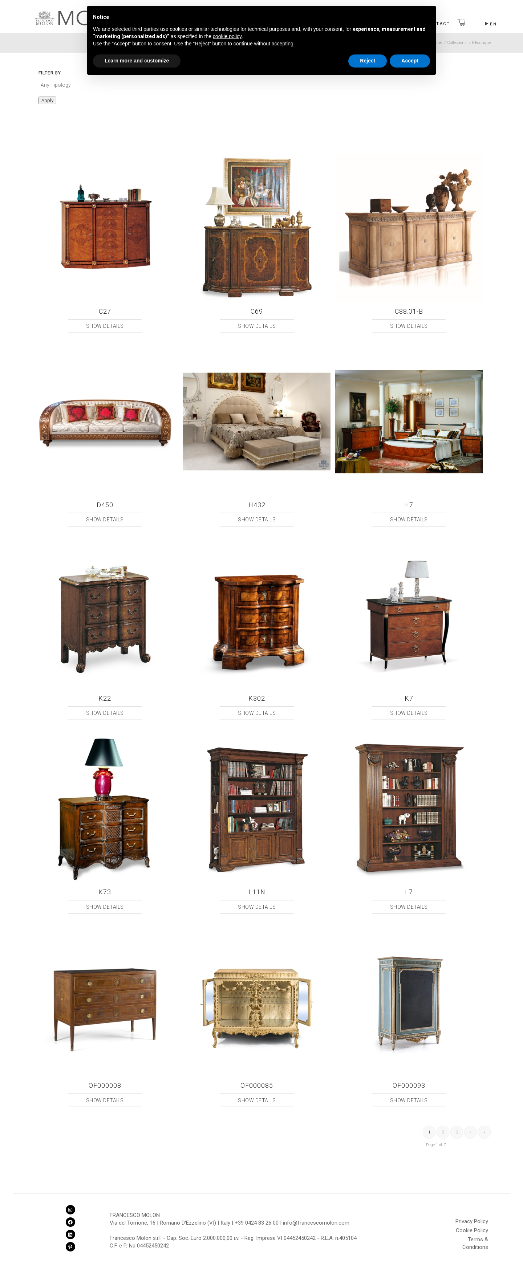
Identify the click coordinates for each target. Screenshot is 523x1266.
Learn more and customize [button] (137, 61)
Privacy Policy (471, 1221)
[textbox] (100, 85)
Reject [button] (367, 61)
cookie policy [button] (227, 36)
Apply (47, 100)
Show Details (105, 326)
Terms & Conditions (475, 1240)
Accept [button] (409, 61)
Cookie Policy (472, 1230)
